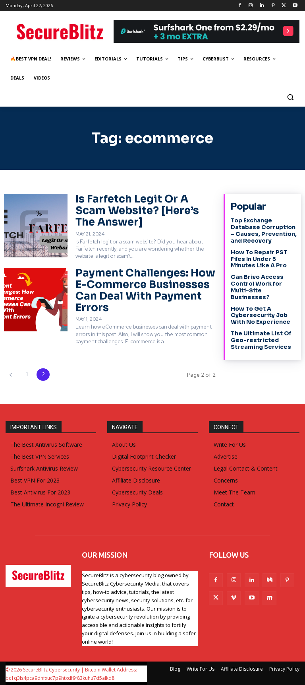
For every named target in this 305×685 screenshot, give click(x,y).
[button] (290, 97)
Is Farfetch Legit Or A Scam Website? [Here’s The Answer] (136, 210)
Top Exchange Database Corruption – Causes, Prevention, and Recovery (263, 230)
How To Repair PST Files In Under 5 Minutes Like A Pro (259, 259)
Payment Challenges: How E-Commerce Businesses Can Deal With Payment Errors (144, 290)
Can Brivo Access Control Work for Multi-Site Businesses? (257, 286)
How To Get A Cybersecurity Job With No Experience (260, 315)
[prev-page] (10, 374)
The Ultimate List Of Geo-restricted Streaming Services (261, 340)
